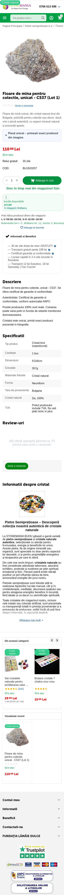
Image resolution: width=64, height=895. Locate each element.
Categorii (4, 17)
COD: (6, 168)
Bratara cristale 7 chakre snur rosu (45, 680)
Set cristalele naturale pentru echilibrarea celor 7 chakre (16, 682)
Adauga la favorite (32, 227)
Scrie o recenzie (24, 105)
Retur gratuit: (10, 161)
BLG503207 (30, 168)
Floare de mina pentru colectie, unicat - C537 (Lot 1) (17, 756)
